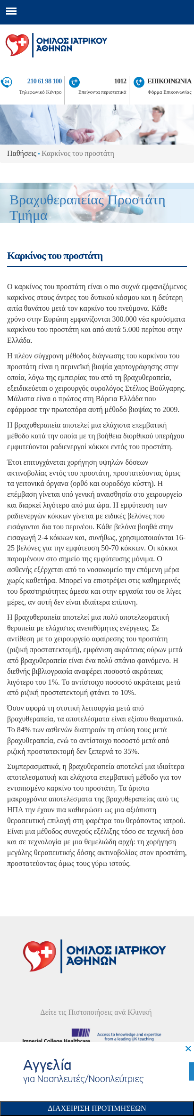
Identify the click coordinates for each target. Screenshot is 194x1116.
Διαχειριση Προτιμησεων (97, 1108)
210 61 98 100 (44, 81)
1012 (120, 81)
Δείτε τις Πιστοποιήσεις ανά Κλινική (96, 1012)
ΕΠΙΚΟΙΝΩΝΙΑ (169, 81)
